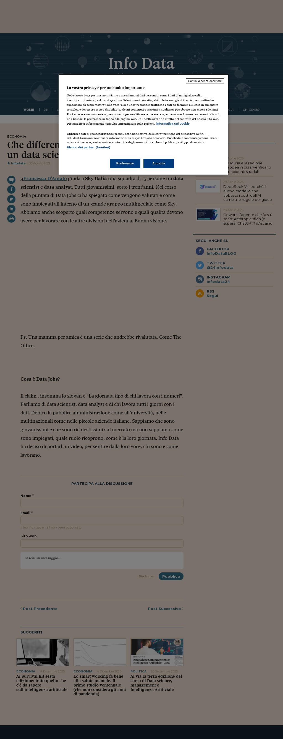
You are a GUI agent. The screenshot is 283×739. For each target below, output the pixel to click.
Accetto (158, 163)
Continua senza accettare (205, 81)
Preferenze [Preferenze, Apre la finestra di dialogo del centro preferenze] (125, 163)
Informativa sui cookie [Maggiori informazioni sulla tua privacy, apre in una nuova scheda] (173, 123)
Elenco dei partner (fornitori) (88, 147)
